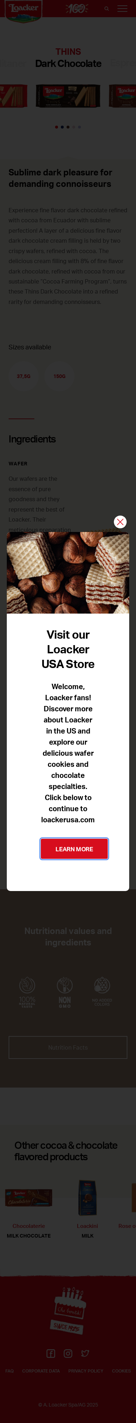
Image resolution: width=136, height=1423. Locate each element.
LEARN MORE (74, 849)
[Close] (120, 522)
